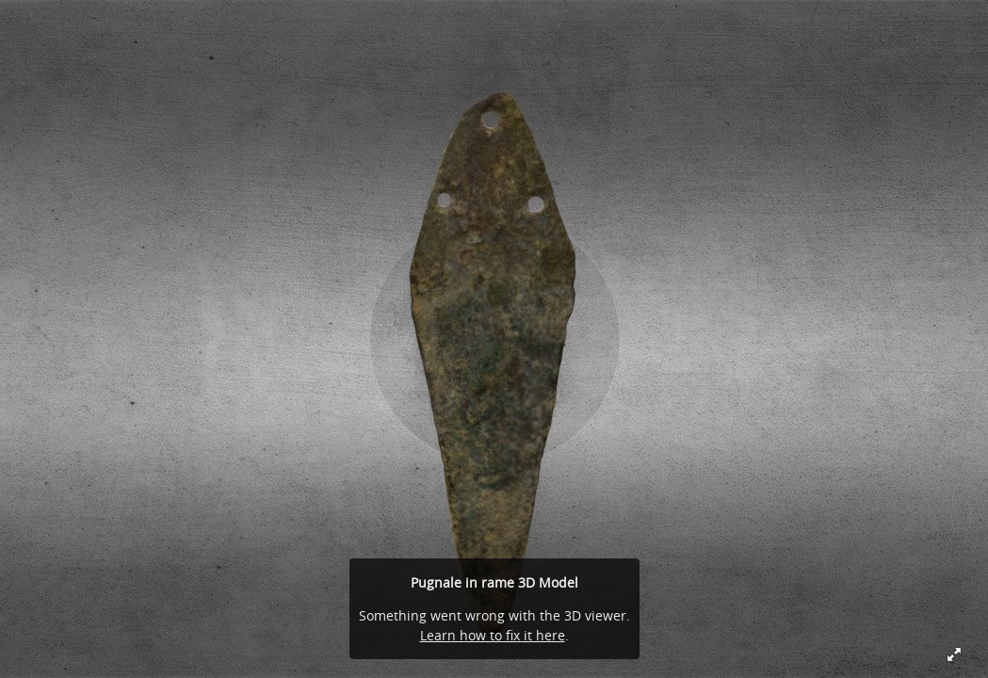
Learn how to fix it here (492, 635)
